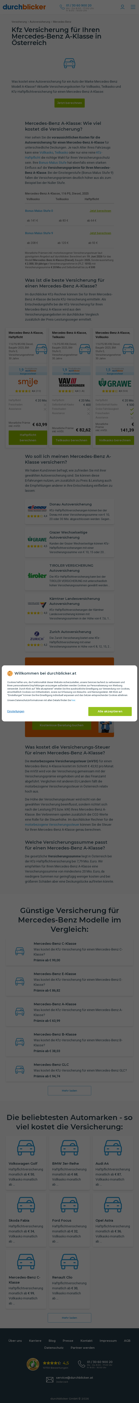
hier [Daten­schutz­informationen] (73, 700)
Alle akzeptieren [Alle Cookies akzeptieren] (110, 711)
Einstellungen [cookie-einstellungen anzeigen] (15, 711)
